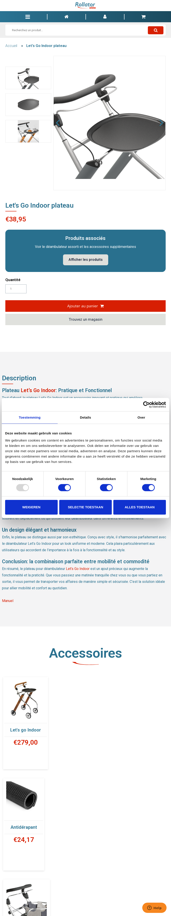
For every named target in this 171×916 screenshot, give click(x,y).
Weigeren (31, 507)
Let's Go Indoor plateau (46, 45)
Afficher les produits (86, 259)
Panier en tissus (26, 833)
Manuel (7, 601)
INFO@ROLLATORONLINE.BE (119, 905)
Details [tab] (85, 417)
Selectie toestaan (85, 507)
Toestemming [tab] (30, 417)
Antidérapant (110, 726)
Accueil (11, 45)
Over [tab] (141, 417)
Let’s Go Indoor (38, 390)
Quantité (12, 280)
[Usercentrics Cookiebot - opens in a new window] (146, 404)
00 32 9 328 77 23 (85, 905)
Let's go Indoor (25, 730)
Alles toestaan (140, 507)
